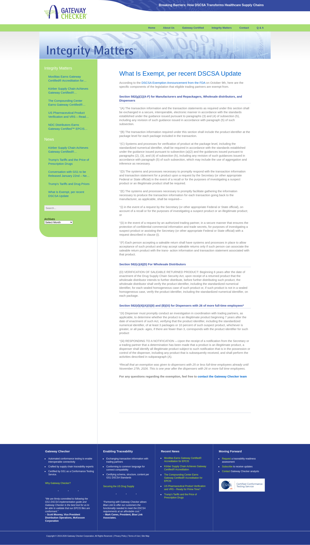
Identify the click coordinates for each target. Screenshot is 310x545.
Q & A (260, 27)
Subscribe (227, 466)
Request (226, 458)
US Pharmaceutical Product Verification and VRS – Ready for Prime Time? (67, 115)
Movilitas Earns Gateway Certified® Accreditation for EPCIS (66, 79)
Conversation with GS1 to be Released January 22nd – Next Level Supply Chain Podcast (68, 174)
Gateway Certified (193, 27)
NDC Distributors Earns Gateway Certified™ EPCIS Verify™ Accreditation (66, 127)
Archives (49, 219)
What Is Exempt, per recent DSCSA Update (181, 73)
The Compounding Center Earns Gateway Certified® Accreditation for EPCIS (65, 103)
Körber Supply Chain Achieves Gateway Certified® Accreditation (68, 91)
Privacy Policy (120, 536)
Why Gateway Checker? (58, 483)
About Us (169, 27)
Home (151, 27)
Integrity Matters (222, 27)
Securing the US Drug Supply (118, 486)
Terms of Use (134, 536)
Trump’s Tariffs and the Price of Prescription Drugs (68, 161)
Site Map (145, 536)
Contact (244, 27)
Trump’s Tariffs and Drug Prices (69, 183)
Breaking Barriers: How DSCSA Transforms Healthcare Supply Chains (211, 5)
